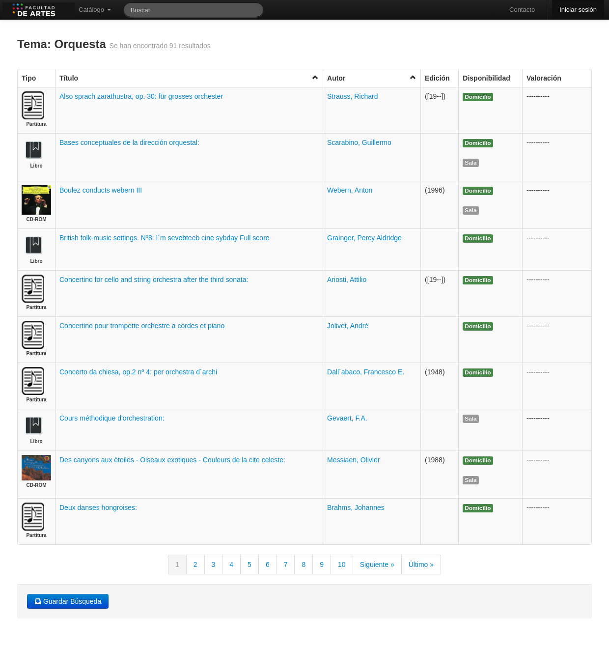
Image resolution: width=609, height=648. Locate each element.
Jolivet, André (347, 326)
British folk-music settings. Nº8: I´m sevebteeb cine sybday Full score (164, 238)
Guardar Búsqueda (67, 601)
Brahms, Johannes (356, 507)
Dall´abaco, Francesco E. (365, 372)
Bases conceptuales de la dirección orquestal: (129, 142)
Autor (371, 78)
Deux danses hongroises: (98, 507)
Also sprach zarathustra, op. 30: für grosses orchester (141, 96)
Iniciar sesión (578, 9)
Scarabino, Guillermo (359, 142)
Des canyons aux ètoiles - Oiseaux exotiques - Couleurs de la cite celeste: (172, 460)
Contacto (522, 9)
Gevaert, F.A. (347, 418)
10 (342, 564)
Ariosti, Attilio (346, 279)
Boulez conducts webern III (100, 190)
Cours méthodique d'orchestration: (112, 418)
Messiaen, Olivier (353, 460)
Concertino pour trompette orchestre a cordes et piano (141, 326)
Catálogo (95, 9)
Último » (421, 564)
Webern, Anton (349, 190)
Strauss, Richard (352, 96)
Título (189, 78)
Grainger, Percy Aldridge (364, 238)
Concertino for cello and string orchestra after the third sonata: (153, 279)
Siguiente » (377, 564)
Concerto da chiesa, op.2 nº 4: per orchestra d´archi (138, 372)
